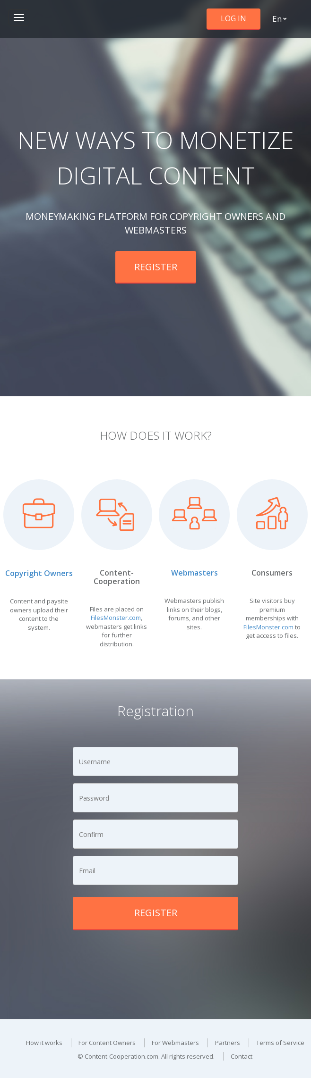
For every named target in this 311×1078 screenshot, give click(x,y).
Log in (233, 18)
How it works (44, 1042)
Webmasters (194, 573)
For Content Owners (107, 1042)
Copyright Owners (39, 573)
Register (155, 266)
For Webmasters (175, 1042)
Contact (241, 1056)
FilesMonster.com (116, 617)
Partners (227, 1042)
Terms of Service (280, 1042)
